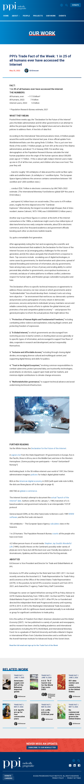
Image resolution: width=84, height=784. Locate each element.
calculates (54, 524)
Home (6, 16)
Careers (8, 778)
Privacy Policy (58, 778)
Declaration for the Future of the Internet (48, 448)
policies (34, 474)
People (26, 16)
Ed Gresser (34, 71)
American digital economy (30, 481)
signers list (16, 455)
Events (62, 16)
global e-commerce (28, 491)
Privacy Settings (74, 778)
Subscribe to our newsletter (42, 747)
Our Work (51, 16)
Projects (38, 16)
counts (55, 533)
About (16, 16)
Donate (75, 5)
